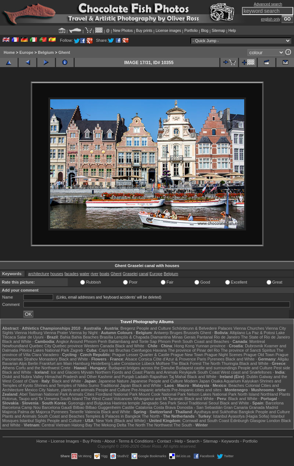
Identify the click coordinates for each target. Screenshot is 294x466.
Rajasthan (159, 376)
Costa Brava (164, 407)
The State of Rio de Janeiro (265, 337)
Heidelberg (100, 363)
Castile (128, 407)
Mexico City (35, 390)
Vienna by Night (83, 332)
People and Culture (154, 328)
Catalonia (143, 407)
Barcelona (274, 403)
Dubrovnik (254, 346)
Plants (284, 394)
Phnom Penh (169, 341)
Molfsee (163, 363)
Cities (89, 394)
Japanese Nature (113, 381)
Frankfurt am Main (56, 363)
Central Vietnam (55, 425)
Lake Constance (126, 363)
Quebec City (40, 346)
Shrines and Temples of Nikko (60, 385)
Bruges (176, 332)
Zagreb (76, 350)
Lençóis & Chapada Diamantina (142, 337)
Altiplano (237, 332)
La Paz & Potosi (260, 332)
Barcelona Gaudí (57, 407)
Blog (204, 31)
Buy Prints (92, 441)
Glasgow (257, 420)
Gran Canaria (236, 407)
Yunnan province (211, 346)
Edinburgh (239, 420)
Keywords (230, 441)
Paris (201, 359)
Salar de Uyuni (30, 337)
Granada (257, 407)
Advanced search (268, 4)
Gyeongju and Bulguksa (89, 403)
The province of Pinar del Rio (194, 350)
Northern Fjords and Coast (119, 372)
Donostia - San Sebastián (200, 407)
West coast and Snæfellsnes (246, 372)
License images (168, 31)
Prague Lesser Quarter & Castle (141, 354)
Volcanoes (122, 398)
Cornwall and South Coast (205, 420)
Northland (269, 394)
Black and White (16, 341)
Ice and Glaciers (65, 372)
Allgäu (283, 359)
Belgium (46, 52)
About (109, 441)
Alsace (131, 359)
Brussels (191, 332)
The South (183, 425)
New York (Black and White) (121, 420)
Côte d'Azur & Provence (174, 359)
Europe (26, 52)
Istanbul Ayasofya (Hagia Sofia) (241, 416)
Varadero (50, 354)
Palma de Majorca (34, 412)
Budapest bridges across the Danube (141, 368)
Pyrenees (215, 359)
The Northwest (159, 425)
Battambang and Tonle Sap (132, 341)
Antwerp (161, 332)
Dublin (252, 376)
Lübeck (148, 363)
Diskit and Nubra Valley (23, 376)
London (273, 420)
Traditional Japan (115, 385)
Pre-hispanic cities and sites (196, 390)
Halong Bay (81, 425)
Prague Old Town (258, 354)
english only (270, 19)
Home (9, 52)
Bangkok (246, 412)
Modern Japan (197, 381)
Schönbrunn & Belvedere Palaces (202, 328)
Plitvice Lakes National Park (44, 350)
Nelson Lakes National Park (212, 394)
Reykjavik (187, 372)
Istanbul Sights (33, 420)
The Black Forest (186, 363)
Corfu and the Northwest (37, 368)
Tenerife (76, 412)
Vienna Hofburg (28, 332)
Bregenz (127, 328)
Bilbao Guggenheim (103, 407)
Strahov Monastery (40, 359)
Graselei (130, 273)
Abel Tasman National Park (43, 394)
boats (104, 273)
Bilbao (79, 407)
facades (71, 273)
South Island (71, 398)
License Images (65, 441)
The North (211, 363)
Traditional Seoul (204, 403)
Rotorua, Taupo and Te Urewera (30, 398)
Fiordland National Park (117, 394)
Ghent (64, 52)
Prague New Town (187, 354)
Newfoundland (15, 346)
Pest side (281, 368)
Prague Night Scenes (223, 354)
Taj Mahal (177, 376)
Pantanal (205, 337)
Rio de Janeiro (227, 337)
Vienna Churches (249, 328)
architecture (38, 273)
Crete (66, 368)
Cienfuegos (141, 350)
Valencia (92, 412)
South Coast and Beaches (205, 341)
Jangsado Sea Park (158, 403)
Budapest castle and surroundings (206, 368)
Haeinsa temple (126, 403)
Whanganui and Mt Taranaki (158, 398)
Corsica (145, 359)
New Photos (123, 31)
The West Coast (98, 398)
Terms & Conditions (136, 441)
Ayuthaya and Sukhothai (216, 412)
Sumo (94, 385)
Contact (164, 441)
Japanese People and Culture (156, 381)
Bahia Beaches (84, 337)
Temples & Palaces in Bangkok (113, 416)
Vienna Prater (56, 332)
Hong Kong (184, 346)
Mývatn (87, 372)
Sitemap (218, 31)
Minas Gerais (184, 337)
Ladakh (142, 376)
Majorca (9, 412)
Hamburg (81, 363)
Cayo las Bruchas (114, 350)
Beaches (236, 385)
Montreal (257, 341)
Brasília (106, 337)
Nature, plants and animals (71, 390)
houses (56, 273)
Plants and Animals (161, 372)
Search (193, 441)
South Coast (208, 372)
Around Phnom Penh (88, 341)
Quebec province (67, 346)
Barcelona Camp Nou (21, 407)
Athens (8, 368)
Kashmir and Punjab (116, 376)
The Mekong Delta (109, 425)
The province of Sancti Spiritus (248, 350)
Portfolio (191, 31)
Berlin (33, 363)
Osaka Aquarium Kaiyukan (234, 381)
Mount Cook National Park (162, 394)
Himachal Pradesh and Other (71, 376)
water (85, 273)
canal (143, 273)
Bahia (65, 337)
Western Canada (99, 346)
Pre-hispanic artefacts (150, 390)
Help (232, 31)
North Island (248, 394)
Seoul (182, 403)
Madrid (272, 407)
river (94, 273)
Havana (160, 350)
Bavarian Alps (14, 363)
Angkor (62, 341)
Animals (76, 394)
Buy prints (144, 31)
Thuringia (230, 363)
